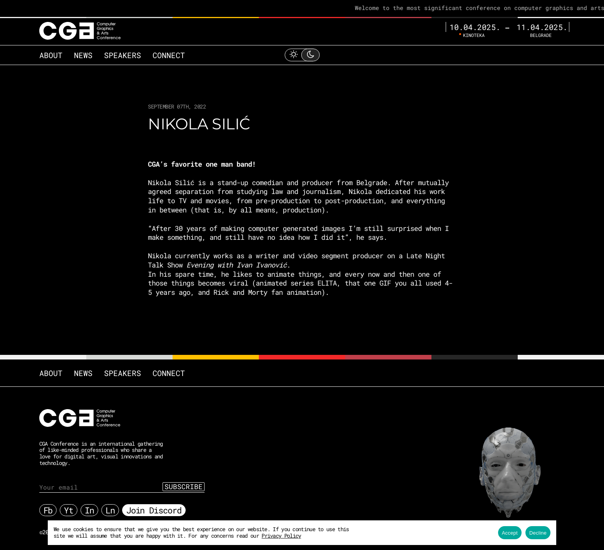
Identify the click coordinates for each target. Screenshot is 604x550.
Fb (48, 510)
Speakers (122, 55)
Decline (538, 533)
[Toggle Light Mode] (302, 54)
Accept (510, 533)
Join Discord (153, 510)
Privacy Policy (281, 535)
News (83, 55)
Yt (68, 510)
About (50, 55)
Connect (169, 55)
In (89, 510)
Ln (110, 510)
